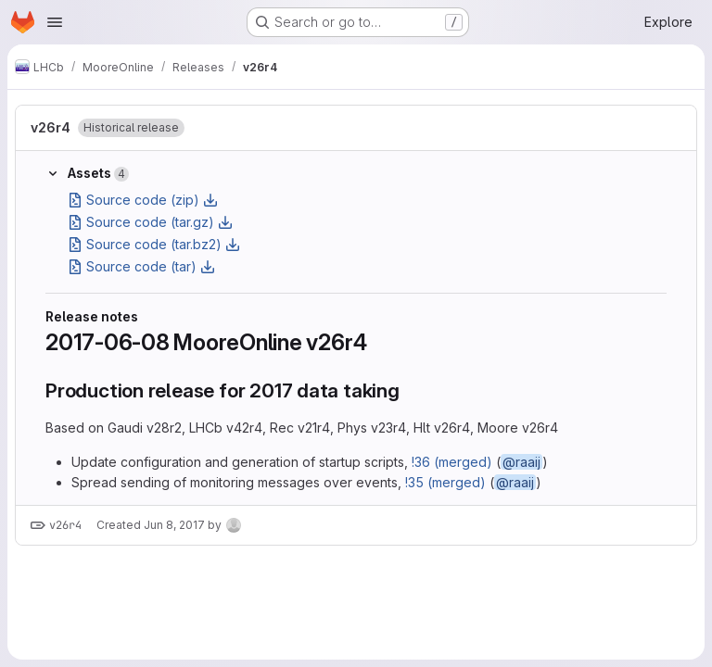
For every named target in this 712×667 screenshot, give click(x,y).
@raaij (521, 462)
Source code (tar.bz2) (154, 244)
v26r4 (50, 127)
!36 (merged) (452, 462)
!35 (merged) (445, 482)
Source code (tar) (141, 266)
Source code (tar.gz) (150, 222)
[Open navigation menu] (55, 22)
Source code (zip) (143, 200)
